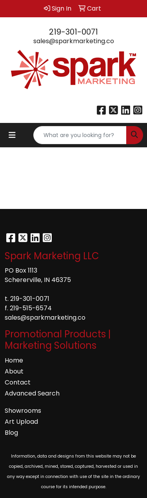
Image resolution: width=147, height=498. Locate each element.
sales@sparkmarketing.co (73, 41)
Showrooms (23, 410)
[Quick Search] (80, 135)
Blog (11, 432)
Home (14, 360)
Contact (18, 382)
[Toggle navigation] (12, 135)
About (14, 371)
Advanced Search (32, 393)
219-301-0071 (73, 31)
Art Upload (21, 421)
